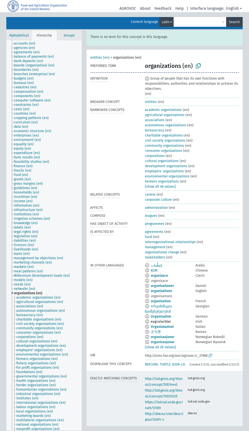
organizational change (162, 252)
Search (234, 22)
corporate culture (158, 200)
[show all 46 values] (160, 186)
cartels (150, 195)
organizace (159, 276)
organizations (161, 291)
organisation (161, 301)
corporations (155, 156)
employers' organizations (164, 171)
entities (151, 102)
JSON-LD (178, 364)
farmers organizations (162, 181)
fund (148, 237)
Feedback (162, 8)
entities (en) (99, 57)
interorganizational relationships (170, 242)
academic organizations (163, 110)
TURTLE (165, 364)
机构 (154, 270)
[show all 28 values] (160, 347)
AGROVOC (127, 8)
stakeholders (155, 257)
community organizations (164, 146)
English (232, 8)
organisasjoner (163, 337)
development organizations (166, 166)
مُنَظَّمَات (156, 265)
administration (156, 208)
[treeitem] (27, 43)
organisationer (162, 286)
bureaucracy (154, 130)
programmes (154, 224)
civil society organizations (165, 140)
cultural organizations (162, 161)
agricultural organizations (165, 115)
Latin (165, 22)
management (155, 247)
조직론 (156, 332)
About (145, 8)
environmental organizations (167, 176)
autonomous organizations (165, 125)
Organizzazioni (162, 327)
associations (155, 120)
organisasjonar (163, 342)
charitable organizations (164, 135)
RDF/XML (152, 364)
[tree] (44, 235)
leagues (151, 216)
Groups (69, 35)
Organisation (161, 316)
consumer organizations (163, 151)
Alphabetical (19, 35)
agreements (154, 232)
